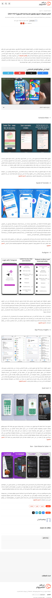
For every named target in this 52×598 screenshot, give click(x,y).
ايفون (37, 506)
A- (21, 23)
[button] (43, 512)
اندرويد (40, 11)
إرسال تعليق (45, 538)
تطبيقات (31, 506)
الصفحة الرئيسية (47, 11)
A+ (23, 23)
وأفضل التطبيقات (23, 56)
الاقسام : (49, 595)
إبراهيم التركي (31, 20)
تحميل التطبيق (22, 176)
